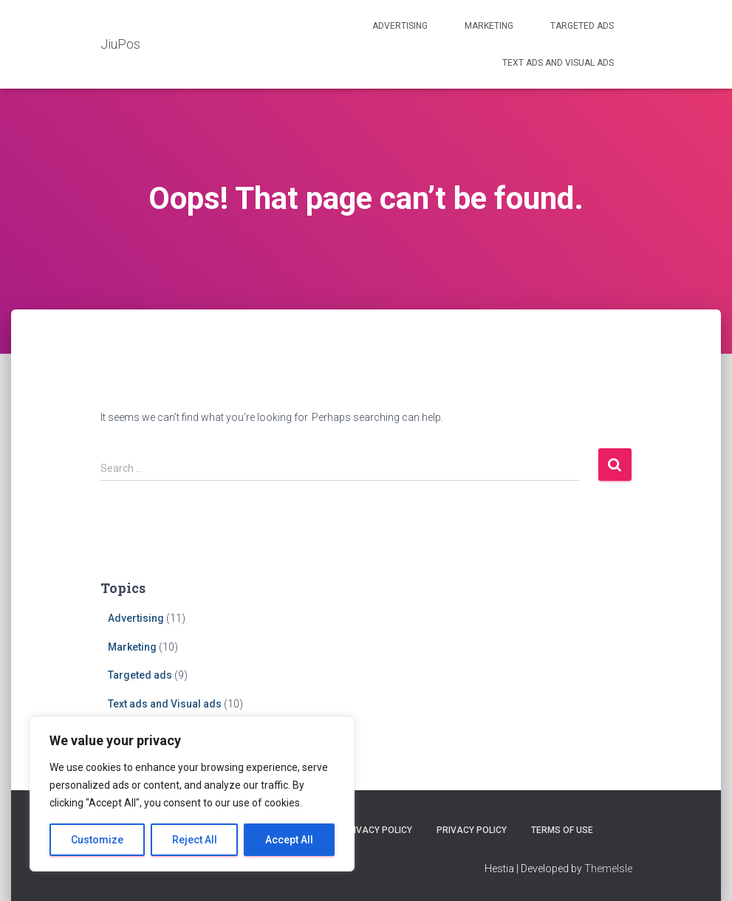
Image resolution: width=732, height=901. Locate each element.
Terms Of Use (562, 830)
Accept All (289, 840)
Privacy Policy (472, 830)
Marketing (489, 26)
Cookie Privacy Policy (360, 830)
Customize (97, 840)
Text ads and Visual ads (558, 63)
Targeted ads (582, 26)
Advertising (400, 26)
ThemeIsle (608, 868)
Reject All (194, 840)
